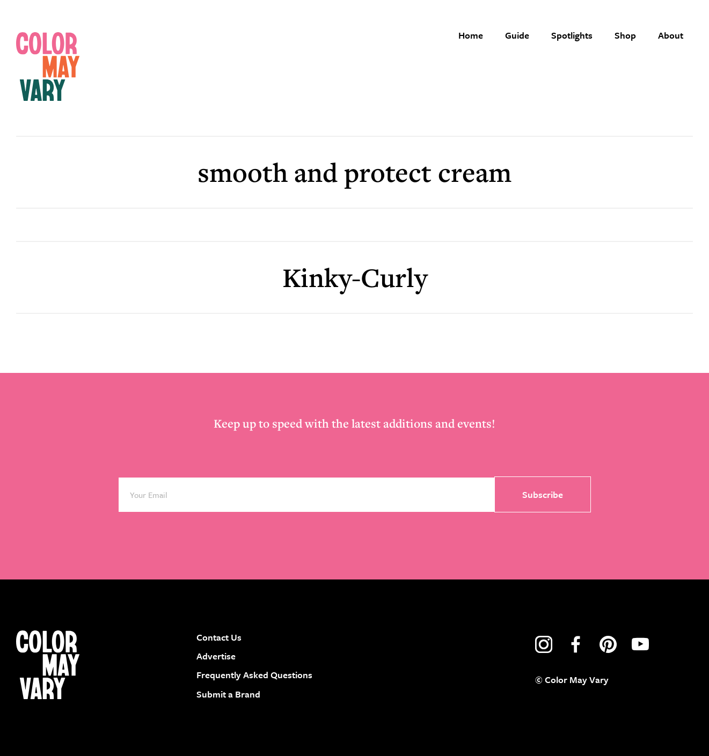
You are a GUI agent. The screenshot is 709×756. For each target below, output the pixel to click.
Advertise (216, 656)
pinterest (608, 644)
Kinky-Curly (354, 277)
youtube (640, 644)
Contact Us (219, 637)
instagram (543, 644)
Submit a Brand (228, 694)
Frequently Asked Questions (254, 674)
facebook (575, 644)
